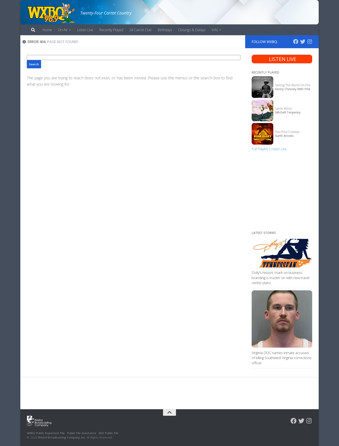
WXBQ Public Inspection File (46, 433)
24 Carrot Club (140, 29)
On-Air (63, 29)
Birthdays (165, 29)
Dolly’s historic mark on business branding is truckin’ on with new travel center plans (280, 277)
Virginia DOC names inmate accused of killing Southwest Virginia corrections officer (282, 357)
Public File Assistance (81, 433)
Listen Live (85, 29)
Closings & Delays (192, 29)
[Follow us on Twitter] (302, 41)
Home (47, 29)
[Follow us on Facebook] (295, 41)
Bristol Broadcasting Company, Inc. (62, 437)
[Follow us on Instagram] (309, 41)
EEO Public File (108, 433)
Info (215, 29)
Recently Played (111, 29)
